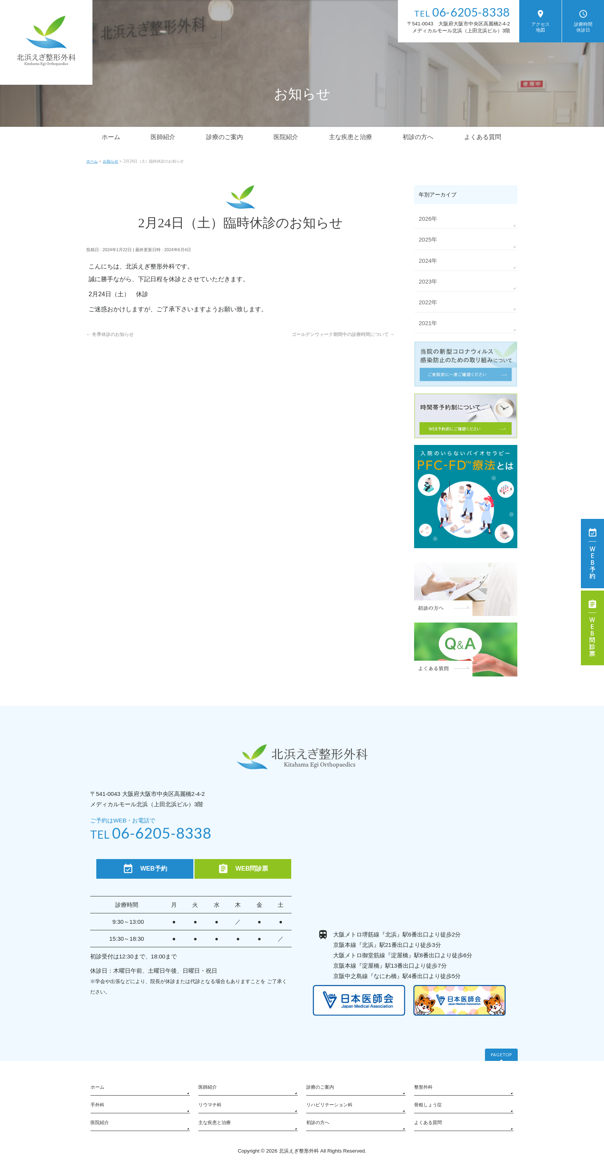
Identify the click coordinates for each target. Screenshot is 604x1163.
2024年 (428, 260)
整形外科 (423, 1087)
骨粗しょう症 (428, 1105)
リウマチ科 (209, 1105)
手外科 (97, 1105)
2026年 (428, 218)
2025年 (428, 239)
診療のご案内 (320, 1087)
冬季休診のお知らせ (110, 334)
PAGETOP (501, 1054)
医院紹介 (100, 1122)
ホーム (97, 1087)
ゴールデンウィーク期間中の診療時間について (343, 334)
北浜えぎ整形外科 (299, 1151)
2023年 (428, 281)
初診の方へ (317, 1122)
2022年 (428, 302)
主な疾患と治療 (214, 1122)
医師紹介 (207, 1087)
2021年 (428, 323)
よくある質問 (428, 1122)
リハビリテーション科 (329, 1105)
